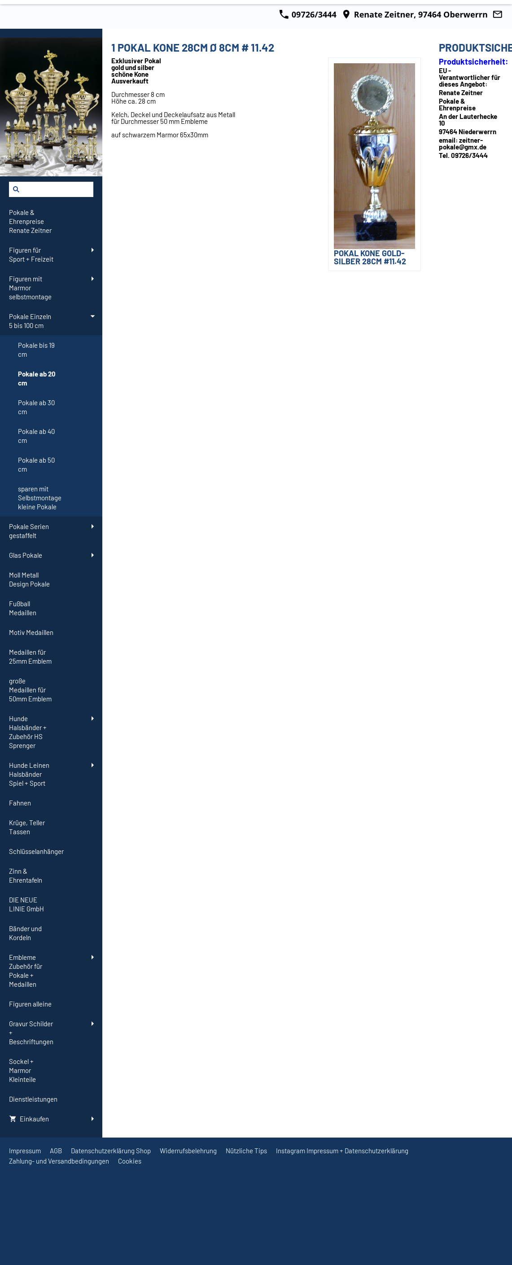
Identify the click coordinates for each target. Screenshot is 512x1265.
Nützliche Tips (246, 1151)
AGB (56, 1151)
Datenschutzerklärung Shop (111, 1151)
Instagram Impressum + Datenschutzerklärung (342, 1151)
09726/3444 (308, 14)
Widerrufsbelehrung (188, 1151)
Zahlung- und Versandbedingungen (59, 1161)
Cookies (129, 1161)
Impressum (25, 1151)
